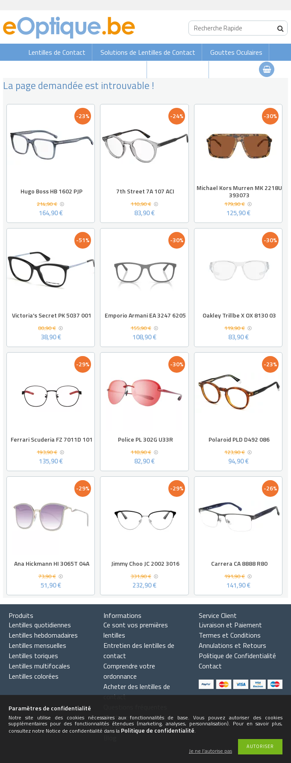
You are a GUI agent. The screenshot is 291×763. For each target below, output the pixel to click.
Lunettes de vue (178, 70)
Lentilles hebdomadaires (43, 635)
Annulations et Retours (232, 645)
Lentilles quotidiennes (40, 625)
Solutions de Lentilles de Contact (147, 52)
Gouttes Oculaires (236, 52)
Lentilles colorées (34, 676)
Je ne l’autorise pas (210, 751)
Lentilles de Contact (56, 52)
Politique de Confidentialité (237, 655)
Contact (210, 666)
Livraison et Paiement (230, 625)
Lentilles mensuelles (37, 645)
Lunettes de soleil (114, 70)
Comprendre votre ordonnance (129, 671)
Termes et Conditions (230, 635)
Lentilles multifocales (39, 666)
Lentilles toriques (33, 655)
